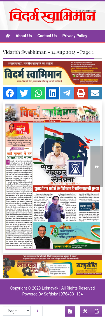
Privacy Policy (74, 36)
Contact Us (47, 36)
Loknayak (50, 288)
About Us (24, 36)
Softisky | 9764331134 (63, 294)
